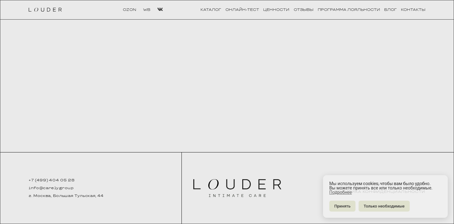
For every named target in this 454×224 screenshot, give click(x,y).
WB (146, 10)
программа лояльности (349, 10)
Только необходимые (384, 206)
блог (390, 10)
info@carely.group (51, 188)
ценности (276, 10)
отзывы (303, 10)
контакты (413, 10)
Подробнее (340, 192)
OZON (129, 10)
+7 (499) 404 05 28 (52, 180)
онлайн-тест (242, 10)
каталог (210, 10)
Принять (342, 206)
